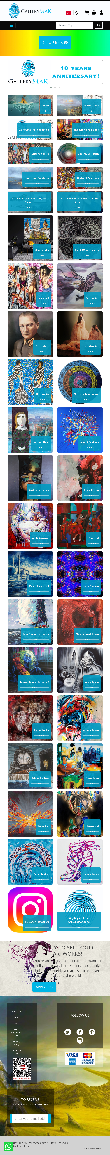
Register (102, 12)
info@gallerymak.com (19, 1146)
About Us (16, 1011)
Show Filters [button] (55, 42)
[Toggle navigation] (12, 25)
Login (94, 12)
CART (87, 12)
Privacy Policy (16, 1043)
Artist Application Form (16, 1032)
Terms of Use (16, 1052)
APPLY (44, 987)
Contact (16, 1017)
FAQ (17, 1023)
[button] (50, 87)
